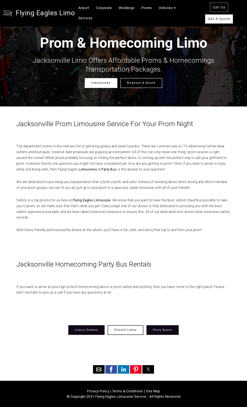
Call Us (219, 7)
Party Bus (109, 169)
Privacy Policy (98, 391)
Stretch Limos (125, 330)
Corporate (104, 8)
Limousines (101, 82)
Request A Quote (141, 82)
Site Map (153, 391)
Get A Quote (219, 19)
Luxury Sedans (86, 330)
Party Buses (162, 330)
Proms (146, 8)
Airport (83, 8)
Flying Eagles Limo (45, 13)
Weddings (127, 8)
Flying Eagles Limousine (92, 200)
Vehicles (166, 8)
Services (85, 18)
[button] (99, 369)
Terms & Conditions (127, 391)
